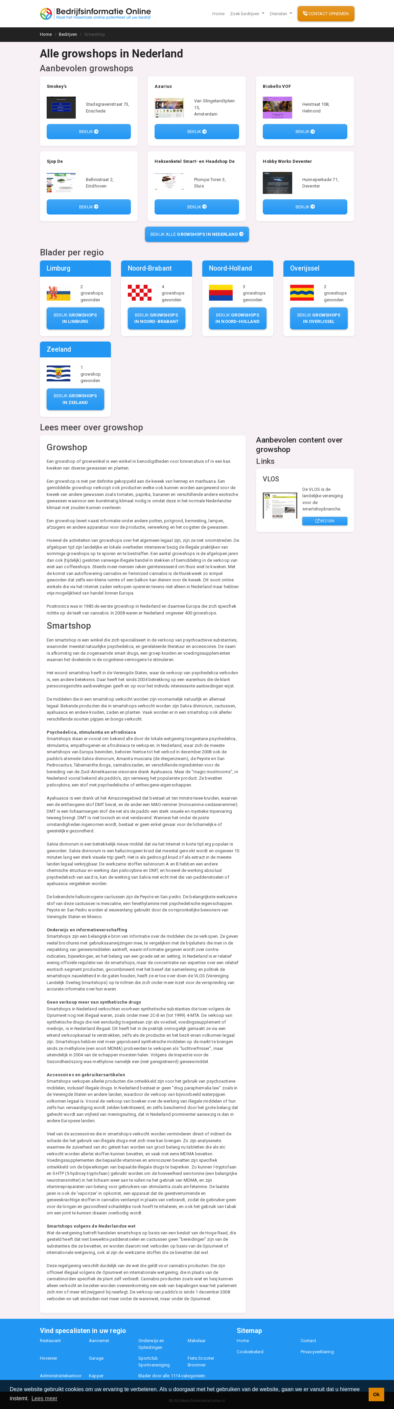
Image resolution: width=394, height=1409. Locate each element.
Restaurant (50, 1340)
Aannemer (99, 1340)
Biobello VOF (277, 86)
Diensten (279, 13)
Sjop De (55, 161)
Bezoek (325, 521)
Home (218, 13)
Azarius (163, 86)
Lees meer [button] (44, 1398)
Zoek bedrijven (245, 13)
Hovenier (48, 1358)
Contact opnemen (326, 13)
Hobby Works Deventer (287, 161)
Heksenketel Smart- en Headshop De (194, 161)
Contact (308, 1340)
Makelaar (197, 1340)
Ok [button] (376, 1394)
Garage (96, 1358)
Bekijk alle (197, 234)
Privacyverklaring (317, 1351)
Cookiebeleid (250, 1351)
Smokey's (57, 86)
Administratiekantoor (61, 1375)
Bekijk (89, 131)
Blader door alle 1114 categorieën (171, 1375)
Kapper (96, 1375)
